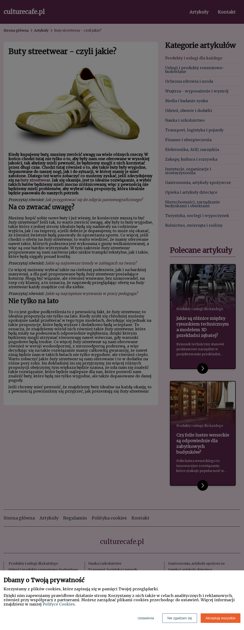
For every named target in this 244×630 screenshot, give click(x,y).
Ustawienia (146, 618)
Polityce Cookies (59, 604)
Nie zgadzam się (179, 618)
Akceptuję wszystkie (220, 618)
